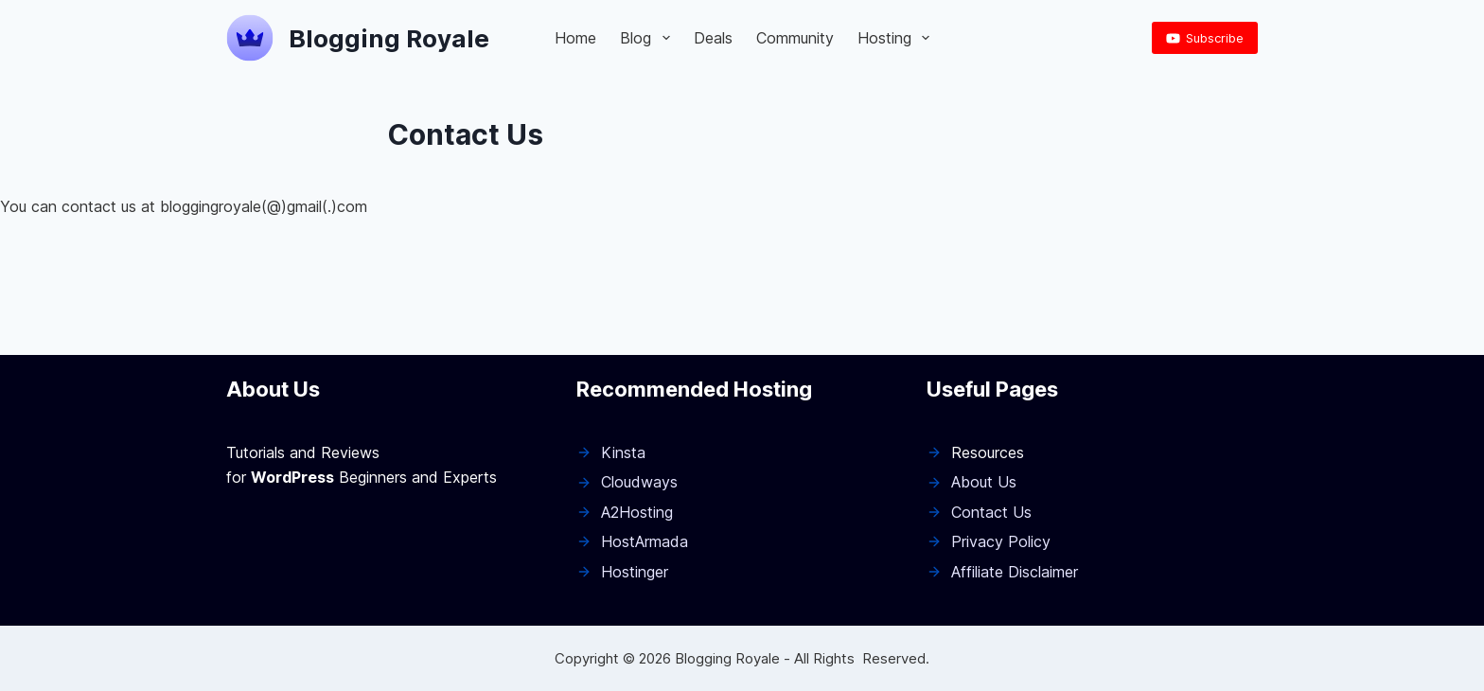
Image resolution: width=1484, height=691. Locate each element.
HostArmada (644, 541)
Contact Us (991, 512)
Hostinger (634, 571)
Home (575, 37)
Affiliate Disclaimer (1014, 571)
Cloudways (639, 481)
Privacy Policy (1001, 541)
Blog (648, 38)
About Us (983, 481)
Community (795, 37)
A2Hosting (637, 512)
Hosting (897, 38)
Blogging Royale (389, 38)
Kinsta (623, 452)
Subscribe (1205, 37)
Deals (713, 37)
